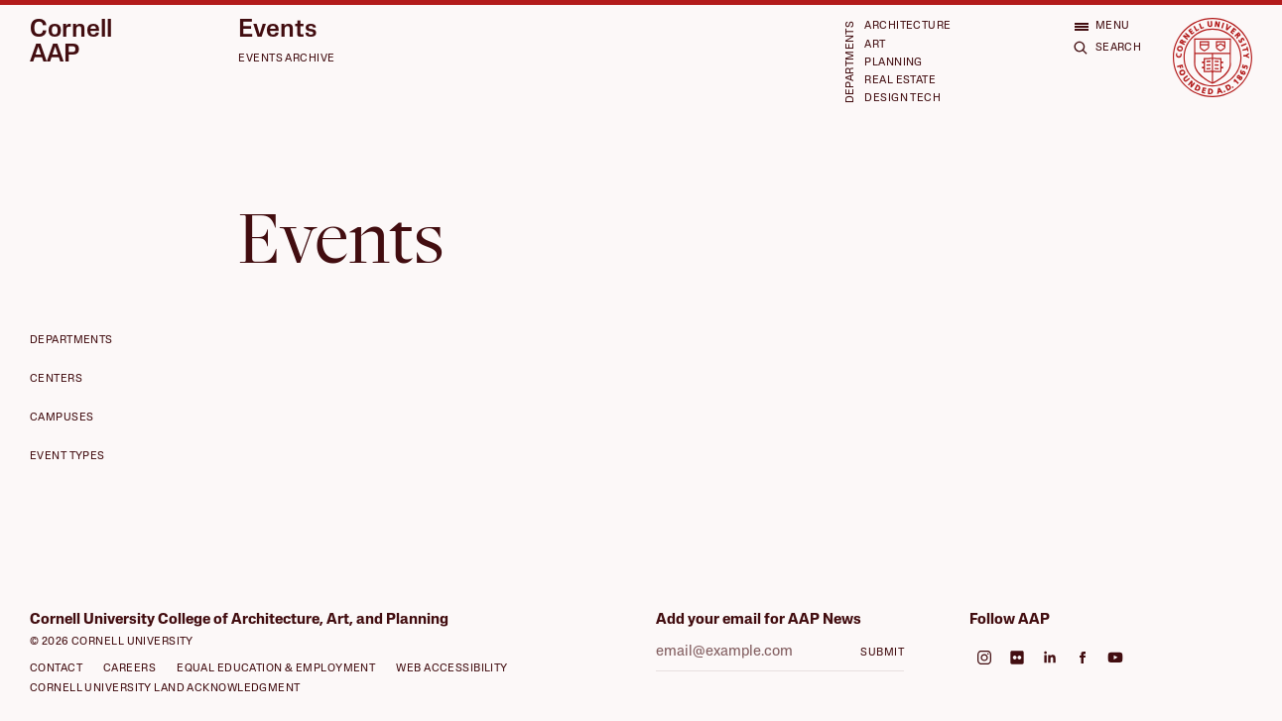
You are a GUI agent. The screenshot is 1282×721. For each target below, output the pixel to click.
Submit (882, 653)
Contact (56, 668)
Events (277, 30)
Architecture (907, 26)
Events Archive (286, 59)
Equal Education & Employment (276, 668)
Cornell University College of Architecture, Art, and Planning (239, 620)
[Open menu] (1102, 26)
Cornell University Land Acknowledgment (165, 688)
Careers (129, 668)
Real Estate (900, 80)
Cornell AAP (71, 42)
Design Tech (902, 98)
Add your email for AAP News (758, 620)
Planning (893, 63)
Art (874, 45)
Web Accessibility (451, 668)
